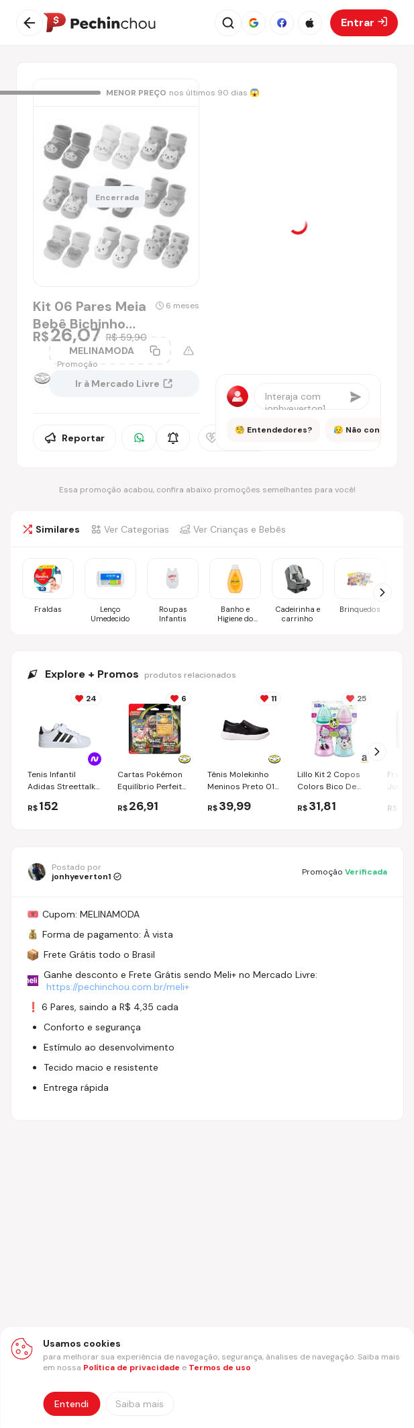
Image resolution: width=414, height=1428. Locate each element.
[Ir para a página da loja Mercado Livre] (35, 378)
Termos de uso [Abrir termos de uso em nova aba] (220, 1367)
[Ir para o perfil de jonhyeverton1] (74, 871)
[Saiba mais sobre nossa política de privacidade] (139, 1404)
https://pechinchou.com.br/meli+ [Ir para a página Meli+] (117, 987)
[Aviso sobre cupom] (188, 351)
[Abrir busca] (228, 22)
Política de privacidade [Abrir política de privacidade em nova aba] (131, 1367)
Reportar (74, 438)
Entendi (71, 1404)
